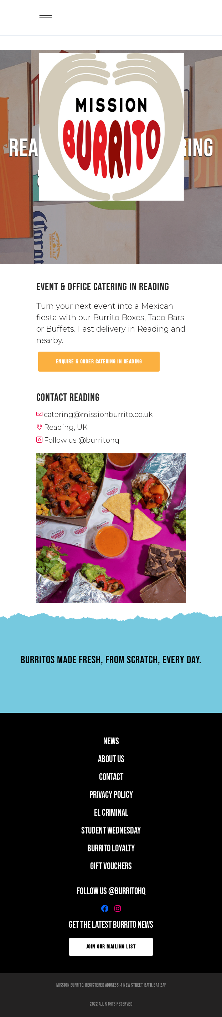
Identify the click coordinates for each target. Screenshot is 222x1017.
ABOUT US (111, 759)
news (111, 741)
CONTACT (111, 777)
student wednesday (111, 830)
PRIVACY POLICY (111, 795)
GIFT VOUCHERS (111, 866)
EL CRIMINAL (111, 813)
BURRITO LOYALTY (111, 848)
